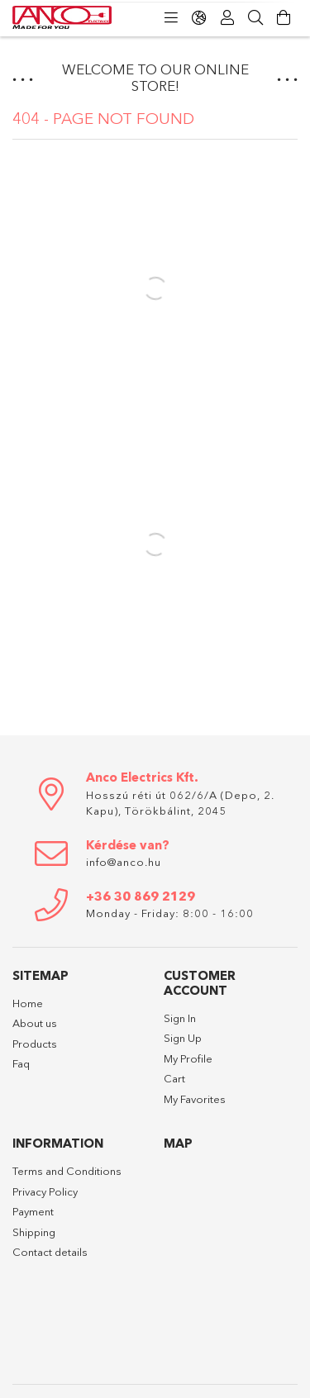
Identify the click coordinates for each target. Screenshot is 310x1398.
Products (34, 1043)
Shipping (33, 1232)
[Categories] (171, 18)
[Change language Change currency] (199, 18)
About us (34, 1022)
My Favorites (195, 1099)
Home (27, 1003)
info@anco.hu (123, 861)
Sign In (180, 1018)
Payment (33, 1211)
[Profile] (227, 18)
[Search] (255, 18)
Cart (174, 1078)
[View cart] (283, 18)
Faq (21, 1063)
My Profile (188, 1058)
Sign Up (183, 1037)
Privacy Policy (45, 1191)
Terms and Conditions (67, 1170)
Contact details (50, 1251)
